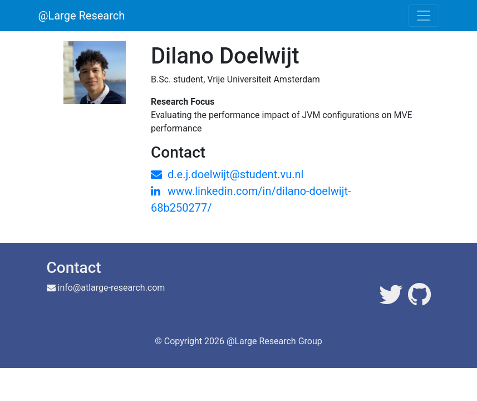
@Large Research (81, 15)
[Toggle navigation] (423, 15)
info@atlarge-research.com (111, 287)
